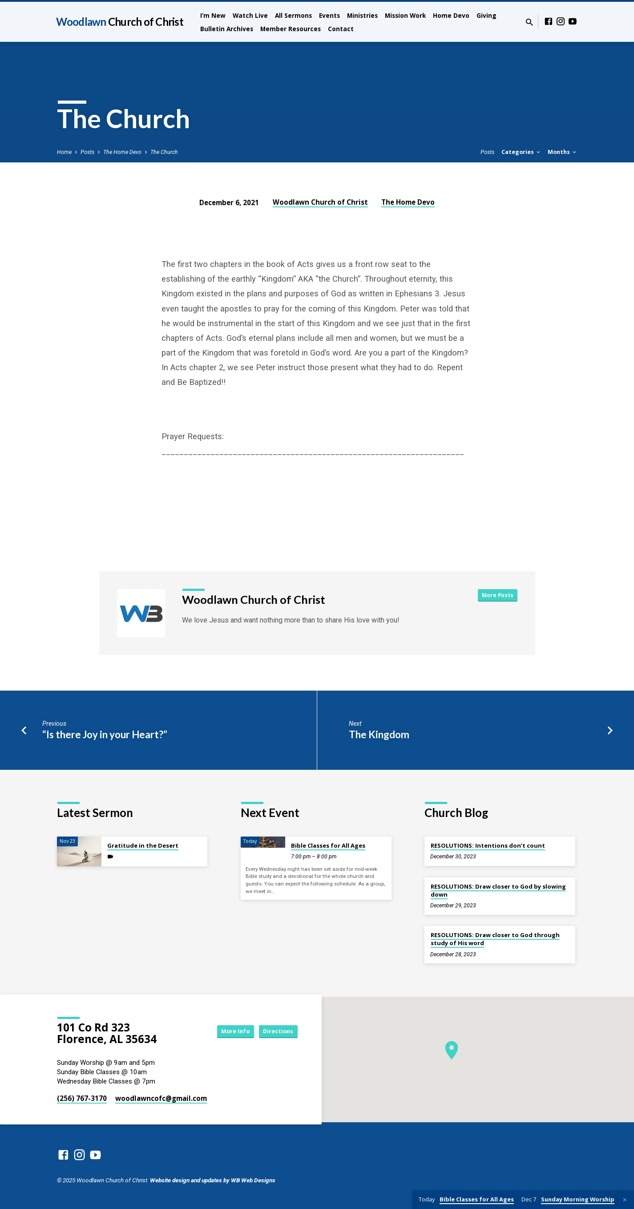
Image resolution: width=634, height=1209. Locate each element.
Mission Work (405, 15)
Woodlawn (119, 21)
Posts (87, 152)
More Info (225, 1031)
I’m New (213, 15)
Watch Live (250, 15)
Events (329, 15)
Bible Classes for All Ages (328, 845)
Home (64, 152)
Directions (274, 1031)
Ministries (362, 15)
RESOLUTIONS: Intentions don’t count (488, 845)
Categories (521, 152)
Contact (341, 28)
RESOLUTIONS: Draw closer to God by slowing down (498, 890)
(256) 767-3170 (82, 1098)
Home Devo (451, 15)
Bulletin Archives (226, 28)
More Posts (496, 595)
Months (562, 152)
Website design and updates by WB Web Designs (212, 1180)
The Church (164, 152)
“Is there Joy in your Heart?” (104, 734)
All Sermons (293, 15)
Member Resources (290, 28)
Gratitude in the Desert (142, 845)
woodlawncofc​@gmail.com (161, 1098)
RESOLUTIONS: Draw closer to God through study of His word (495, 939)
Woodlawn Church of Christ (320, 202)
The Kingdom (379, 734)
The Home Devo (122, 152)
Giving (487, 15)
